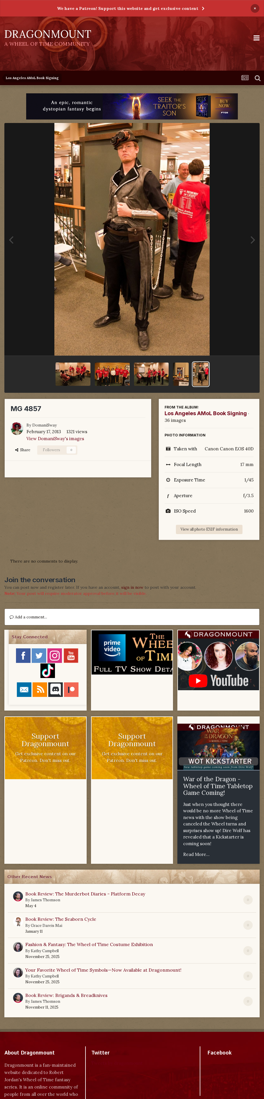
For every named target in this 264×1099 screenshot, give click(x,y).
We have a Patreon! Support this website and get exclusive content (127, 8)
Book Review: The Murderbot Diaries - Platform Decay (85, 894)
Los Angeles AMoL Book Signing (206, 413)
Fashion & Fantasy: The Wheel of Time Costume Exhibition (89, 944)
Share (22, 449)
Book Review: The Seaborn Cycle (60, 919)
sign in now (132, 587)
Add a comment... (28, 617)
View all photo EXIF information (209, 529)
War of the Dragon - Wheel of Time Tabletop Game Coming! (218, 786)
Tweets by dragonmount (117, 1063)
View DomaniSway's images (55, 438)
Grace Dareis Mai (46, 925)
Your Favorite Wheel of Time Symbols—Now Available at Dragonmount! (103, 970)
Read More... (196, 854)
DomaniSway (44, 425)
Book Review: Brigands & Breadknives (66, 995)
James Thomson (45, 900)
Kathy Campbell (45, 950)
